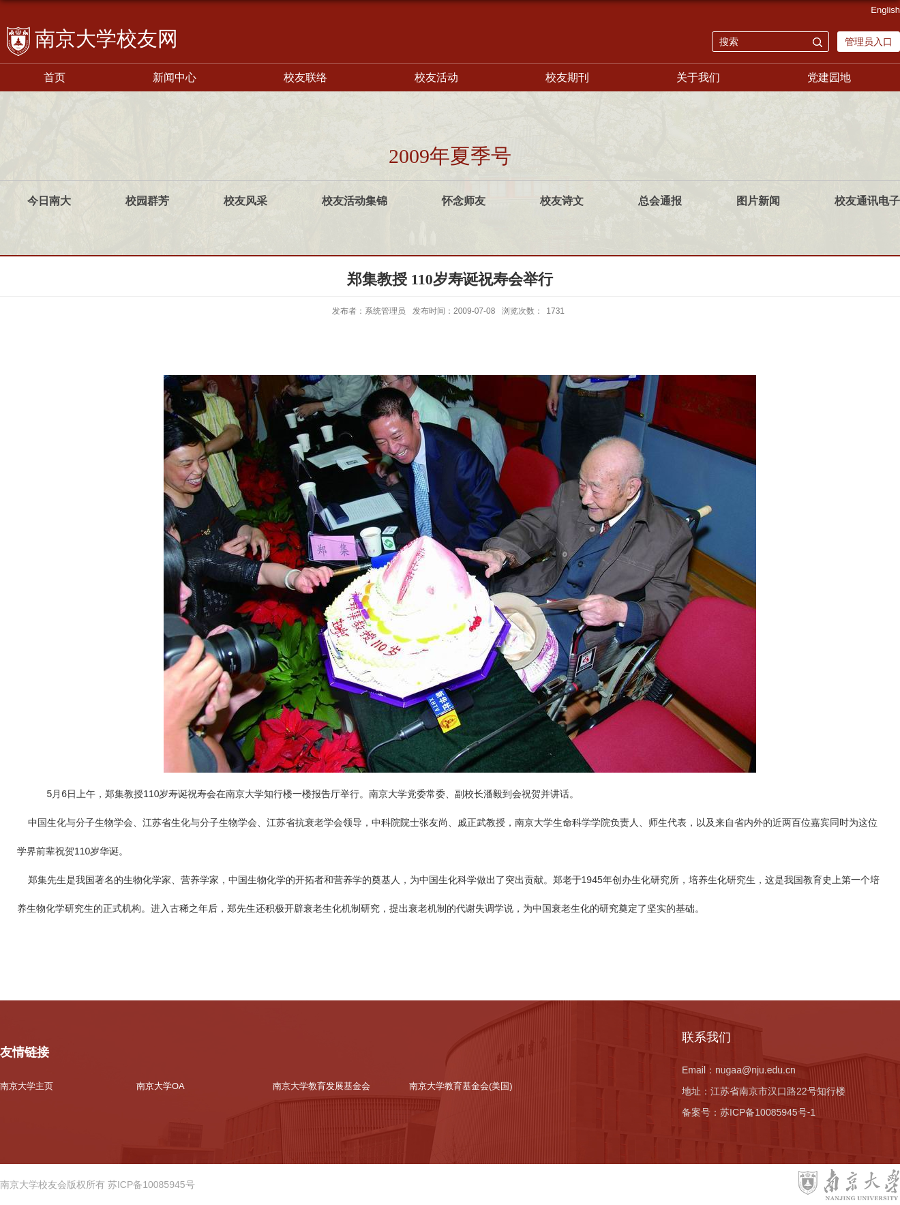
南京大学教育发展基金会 (321, 1086)
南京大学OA (160, 1086)
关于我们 (698, 77)
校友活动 (436, 77)
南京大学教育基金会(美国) (461, 1086)
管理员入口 (868, 41)
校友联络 (305, 77)
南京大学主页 (26, 1086)
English (885, 10)
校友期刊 (567, 77)
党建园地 (829, 77)
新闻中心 (174, 77)
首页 (54, 77)
